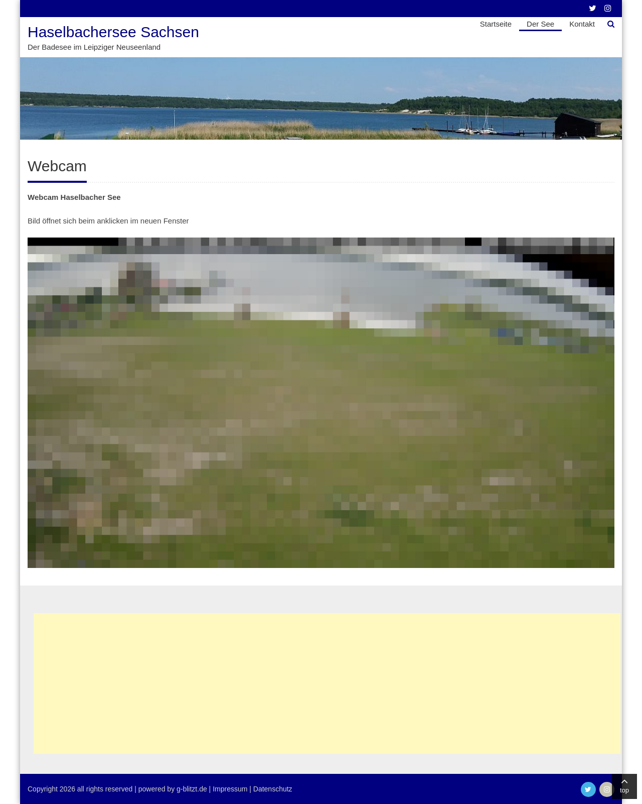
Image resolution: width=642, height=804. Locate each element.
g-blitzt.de (192, 789)
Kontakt (582, 24)
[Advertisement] (327, 683)
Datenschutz (272, 789)
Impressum (230, 789)
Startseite (496, 24)
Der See (540, 24)
